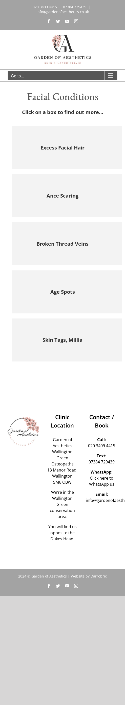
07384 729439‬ (102, 462)
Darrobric (99, 576)
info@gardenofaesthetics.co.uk (62, 11)
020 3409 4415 (101, 445)
